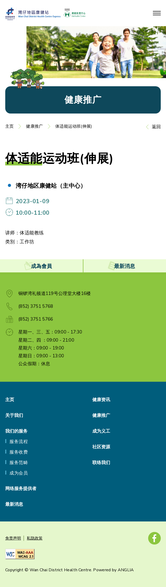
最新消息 (14, 504)
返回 (156, 127)
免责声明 (13, 538)
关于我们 (14, 415)
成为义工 (101, 431)
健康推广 (34, 126)
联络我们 (101, 463)
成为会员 (18, 473)
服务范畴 (18, 463)
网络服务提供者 (20, 489)
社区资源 (101, 447)
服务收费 (18, 452)
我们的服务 (16, 431)
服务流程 (18, 442)
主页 (9, 126)
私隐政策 (34, 538)
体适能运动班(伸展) (73, 126)
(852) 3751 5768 (35, 306)
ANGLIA (126, 570)
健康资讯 (101, 400)
